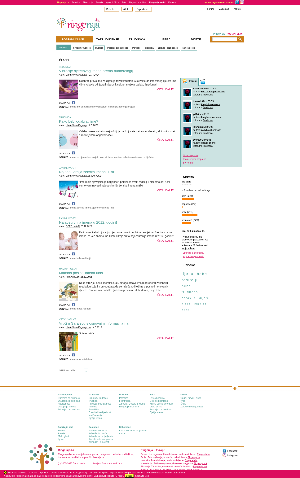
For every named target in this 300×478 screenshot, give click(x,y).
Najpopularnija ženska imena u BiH (87, 172)
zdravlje (189, 298)
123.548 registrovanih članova (219, 2)
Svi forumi (188, 162)
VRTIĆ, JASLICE (68, 319)
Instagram (232, 455)
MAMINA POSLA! (68, 269)
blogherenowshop (211, 117)
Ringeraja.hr (191, 460)
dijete (84, 106)
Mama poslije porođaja (161, 403)
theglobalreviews (210, 104)
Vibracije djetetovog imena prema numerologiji (96, 71)
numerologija (94, 106)
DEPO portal (72, 226)
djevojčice (97, 207)
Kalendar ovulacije (98, 430)
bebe (79, 258)
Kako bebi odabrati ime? (78, 121)
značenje (122, 106)
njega (186, 303)
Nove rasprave (190, 155)
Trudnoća (62, 47)
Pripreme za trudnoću (69, 398)
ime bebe (123, 157)
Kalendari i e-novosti (99, 442)
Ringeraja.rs (194, 457)
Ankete (237, 9)
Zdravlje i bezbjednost (168, 48)
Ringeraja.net (200, 466)
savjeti (94, 157)
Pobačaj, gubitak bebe (117, 48)
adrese (80, 359)
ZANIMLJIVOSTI (67, 168)
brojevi (131, 106)
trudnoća (190, 292)
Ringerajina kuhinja (138, 2)
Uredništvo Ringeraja (76, 74)
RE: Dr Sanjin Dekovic (213, 91)
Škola (183, 403)
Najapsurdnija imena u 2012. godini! (88, 222)
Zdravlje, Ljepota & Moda (107, 2)
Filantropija (88, 2)
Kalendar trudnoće (98, 433)
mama (186, 310)
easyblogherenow (210, 130)
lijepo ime (108, 207)
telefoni (88, 359)
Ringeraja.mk (200, 463)
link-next (89, 372)
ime (79, 106)
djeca (79, 308)
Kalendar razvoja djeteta (101, 436)
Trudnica (99, 48)
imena (72, 106)
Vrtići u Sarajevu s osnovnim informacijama (94, 323)
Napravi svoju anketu (193, 256)
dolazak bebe (106, 157)
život (104, 106)
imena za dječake (144, 157)
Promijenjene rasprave (194, 159)
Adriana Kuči (72, 276)
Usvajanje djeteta (67, 406)
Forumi (210, 9)
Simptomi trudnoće (82, 48)
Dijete (196, 39)
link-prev (82, 372)
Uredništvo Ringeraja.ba (78, 175)
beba (186, 286)
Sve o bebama (157, 398)
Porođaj (136, 48)
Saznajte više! (142, 476)
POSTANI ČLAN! (235, 34)
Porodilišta (148, 48)
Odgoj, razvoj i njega (190, 398)
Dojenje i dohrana (159, 401)
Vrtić (182, 401)
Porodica (76, 2)
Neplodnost (64, 403)
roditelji (86, 258)
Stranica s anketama (193, 253)
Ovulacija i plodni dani (69, 401)
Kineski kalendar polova (101, 439)
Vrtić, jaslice (156, 406)
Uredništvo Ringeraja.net (78, 327)
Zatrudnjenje (107, 39)
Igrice (61, 439)
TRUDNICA (65, 67)
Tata (124, 2)
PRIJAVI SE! (219, 34)
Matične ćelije (189, 48)
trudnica (200, 304)
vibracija (112, 106)
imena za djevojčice (80, 157)
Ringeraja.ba (203, 454)
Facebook (232, 451)
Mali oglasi (223, 9)
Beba (166, 39)
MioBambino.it (194, 469)
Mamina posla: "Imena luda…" (83, 273)
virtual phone (208, 143)
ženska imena (84, 207)
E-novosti (172, 2)
